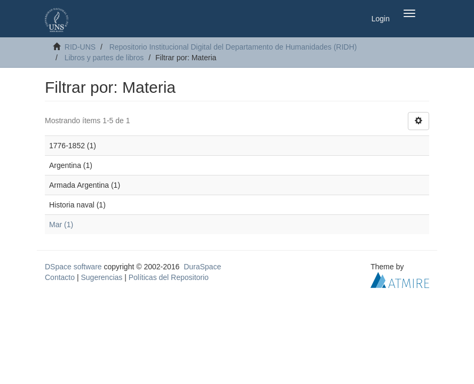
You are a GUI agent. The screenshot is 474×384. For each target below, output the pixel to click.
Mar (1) (61, 224)
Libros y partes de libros (104, 57)
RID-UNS (80, 47)
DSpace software (73, 266)
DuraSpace (202, 266)
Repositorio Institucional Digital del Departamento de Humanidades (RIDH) (233, 47)
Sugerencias (101, 277)
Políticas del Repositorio (169, 277)
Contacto (60, 277)
